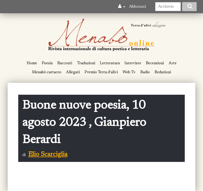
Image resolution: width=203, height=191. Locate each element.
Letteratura (110, 63)
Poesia (47, 63)
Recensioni (155, 63)
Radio (145, 72)
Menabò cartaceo (46, 72)
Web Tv (129, 72)
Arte (173, 63)
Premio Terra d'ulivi (101, 72)
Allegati (73, 72)
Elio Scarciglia (47, 154)
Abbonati (137, 6)
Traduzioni (86, 63)
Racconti (64, 63)
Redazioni (163, 72)
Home (32, 63)
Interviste (132, 63)
